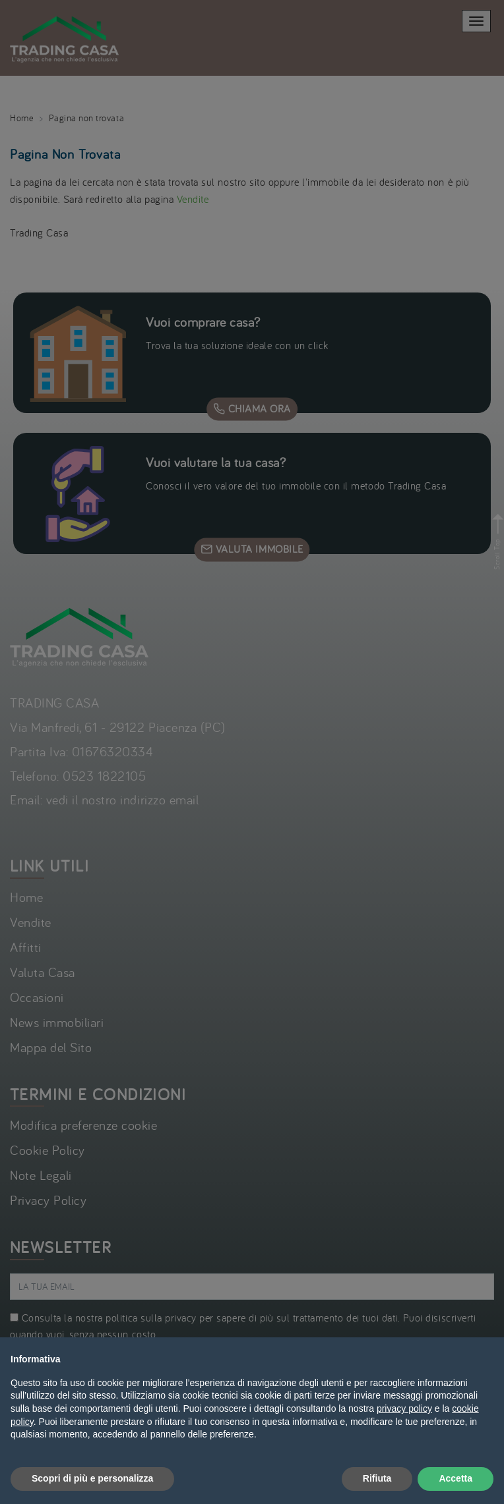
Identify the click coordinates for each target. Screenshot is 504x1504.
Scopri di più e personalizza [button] (92, 1478)
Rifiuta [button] (377, 1478)
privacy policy (404, 1408)
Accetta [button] (455, 1478)
